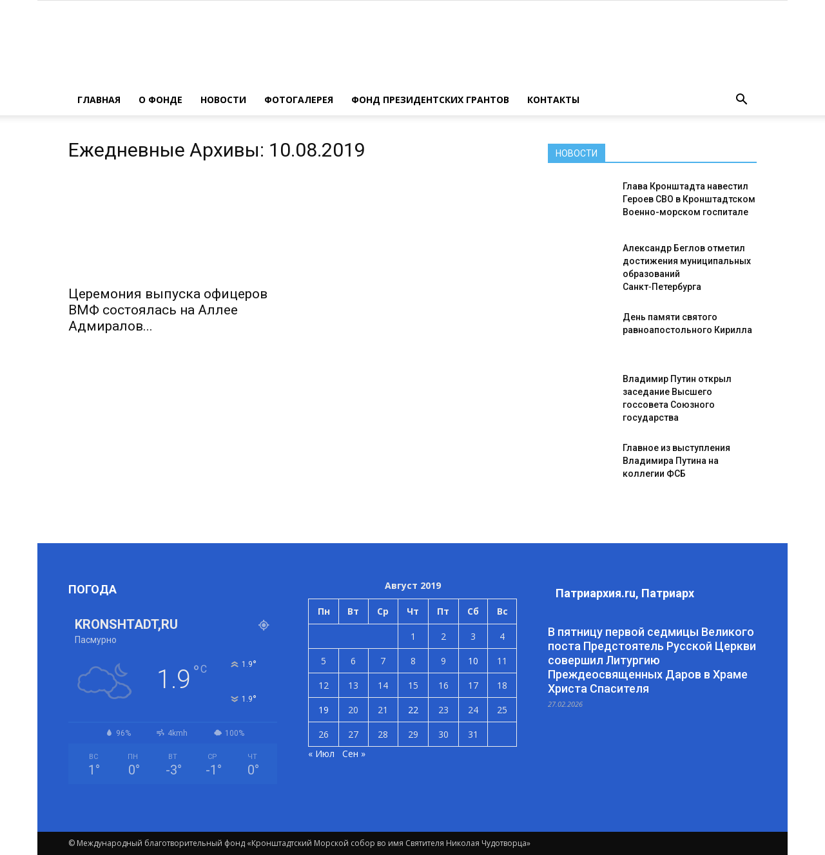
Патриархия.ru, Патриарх (625, 593)
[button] (741, 99)
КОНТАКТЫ (553, 99)
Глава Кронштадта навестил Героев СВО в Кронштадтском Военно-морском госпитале (689, 199)
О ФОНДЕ (160, 99)
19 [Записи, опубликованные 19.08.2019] (323, 710)
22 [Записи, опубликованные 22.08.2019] (413, 710)
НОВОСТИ (223, 99)
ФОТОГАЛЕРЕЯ (298, 99)
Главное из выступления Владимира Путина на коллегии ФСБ (676, 461)
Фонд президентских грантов (430, 99)
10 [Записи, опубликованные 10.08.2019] (473, 661)
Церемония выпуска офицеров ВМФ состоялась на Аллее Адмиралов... (167, 310)
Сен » (353, 753)
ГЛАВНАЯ (99, 99)
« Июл (321, 753)
